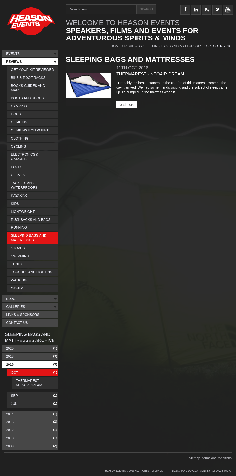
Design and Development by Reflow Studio (201, 470)
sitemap (194, 458)
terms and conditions (217, 458)
